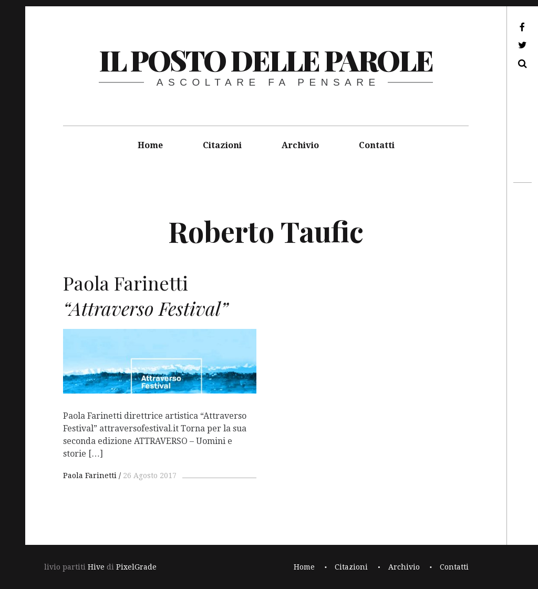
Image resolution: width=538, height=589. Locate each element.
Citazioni (222, 145)
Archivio (300, 145)
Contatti (377, 145)
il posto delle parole (265, 60)
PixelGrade (136, 567)
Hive (96, 567)
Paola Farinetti (90, 475)
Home (150, 145)
